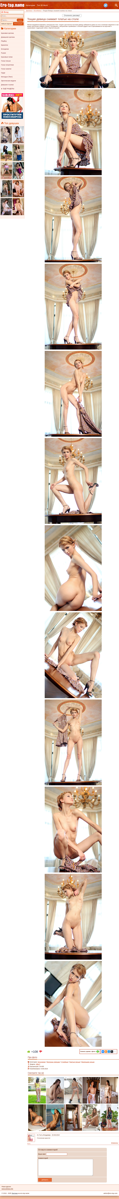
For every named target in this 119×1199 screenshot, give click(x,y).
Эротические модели (8, 81)
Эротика (15, 1196)
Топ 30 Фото (42, 5)
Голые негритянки (7, 65)
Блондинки (5, 49)
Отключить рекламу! (72, 15)
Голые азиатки (6, 69)
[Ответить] (114, 1143)
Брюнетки (4, 45)
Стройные (64, 1062)
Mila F (38, 1064)
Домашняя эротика (8, 37)
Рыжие (3, 53)
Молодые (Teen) (7, 77)
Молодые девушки (53, 1062)
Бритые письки (75, 1062)
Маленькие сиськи (87, 1062)
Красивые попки (7, 57)
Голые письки (6, 61)
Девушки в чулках (7, 85)
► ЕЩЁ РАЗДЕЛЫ (7, 89)
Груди (3, 73)
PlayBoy (4, 41)
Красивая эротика (7, 33)
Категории (30, 5)
